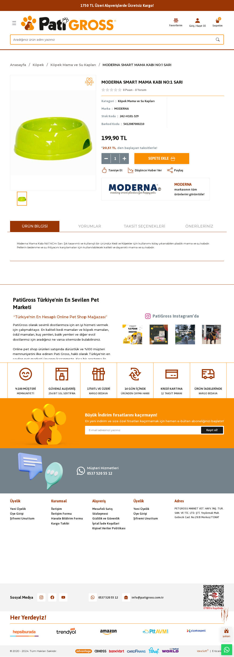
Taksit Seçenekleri (144, 226)
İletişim (56, 509)
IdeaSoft (203, 651)
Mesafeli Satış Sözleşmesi (102, 511)
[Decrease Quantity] (106, 158)
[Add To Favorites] (89, 81)
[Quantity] (115, 158)
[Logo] (68, 23)
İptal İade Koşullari (105, 523)
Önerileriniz (199, 226)
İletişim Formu (61, 513)
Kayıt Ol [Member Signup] (201, 25)
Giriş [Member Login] (191, 25)
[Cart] (218, 23)
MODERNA (121, 108)
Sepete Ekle (161, 158)
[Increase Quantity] (124, 158)
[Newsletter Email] (154, 430)
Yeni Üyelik (18, 509)
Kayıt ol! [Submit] (212, 430)
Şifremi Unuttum (22, 518)
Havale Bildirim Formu (67, 518)
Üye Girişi (17, 513)
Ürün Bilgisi (35, 226)
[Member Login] (197, 20)
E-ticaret (217, 651)
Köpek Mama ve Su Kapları (136, 101)
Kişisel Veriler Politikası (108, 528)
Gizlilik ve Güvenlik (106, 518)
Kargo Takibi (60, 523)
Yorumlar (89, 226)
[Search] (117, 39)
